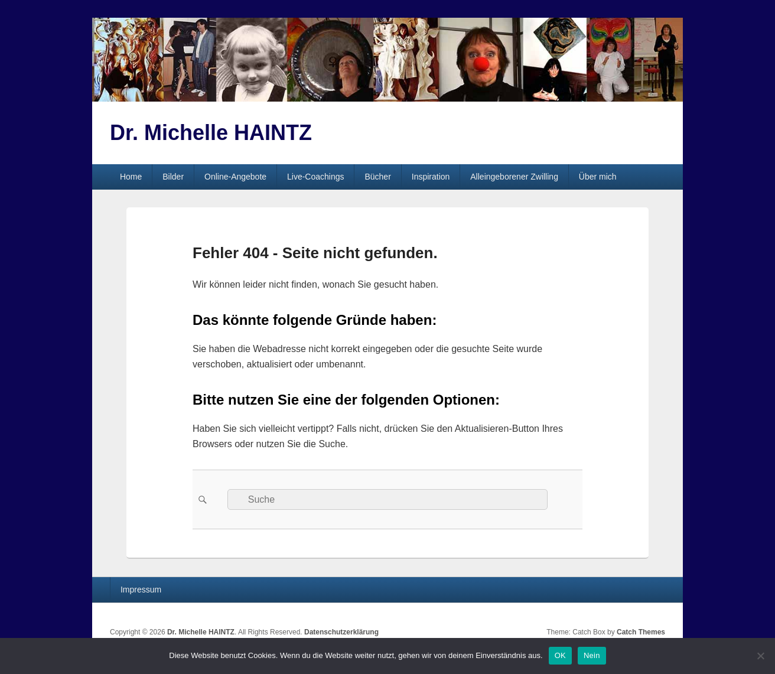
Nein (592, 655)
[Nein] (760, 656)
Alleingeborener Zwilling (514, 176)
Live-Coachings (315, 176)
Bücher (377, 176)
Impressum (141, 589)
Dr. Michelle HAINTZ (211, 133)
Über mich (598, 176)
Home (131, 176)
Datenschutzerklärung (341, 632)
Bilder (173, 176)
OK (560, 655)
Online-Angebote (235, 176)
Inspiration (431, 176)
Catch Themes (641, 632)
